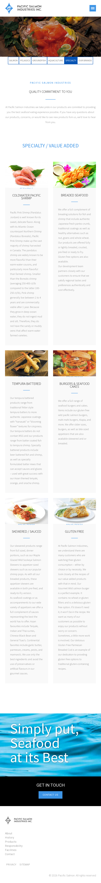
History (9, 837)
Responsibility (14, 845)
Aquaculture (55, 60)
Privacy (11, 865)
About (8, 833)
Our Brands (85, 60)
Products (11, 841)
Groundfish (39, 60)
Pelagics (25, 60)
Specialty (71, 60)
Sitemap (25, 865)
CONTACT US (50, 794)
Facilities (11, 849)
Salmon (13, 60)
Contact (10, 854)
